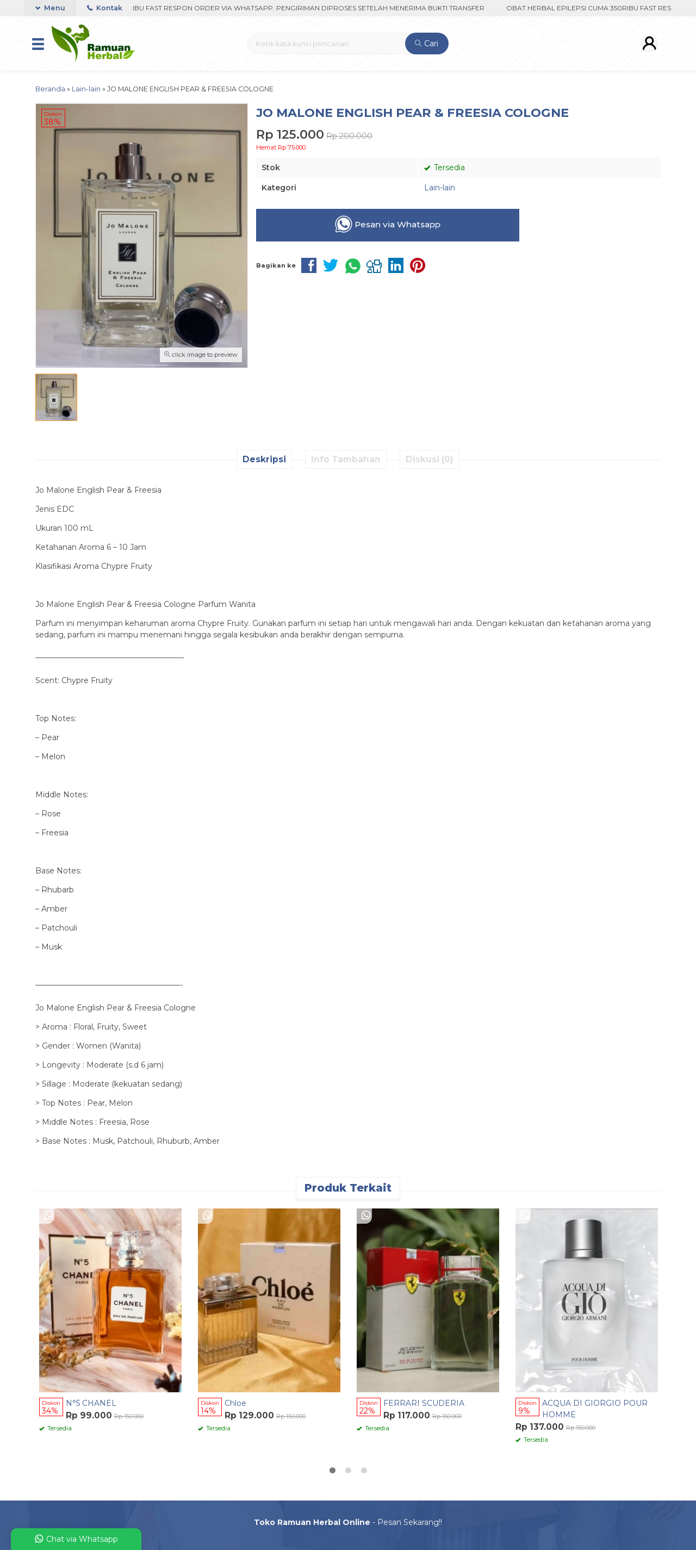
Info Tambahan (346, 459)
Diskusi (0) (429, 459)
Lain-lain (439, 188)
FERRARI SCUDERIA (423, 1403)
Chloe (235, 1403)
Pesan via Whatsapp (387, 224)
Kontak (104, 8)
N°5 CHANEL (91, 1403)
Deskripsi (264, 459)
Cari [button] (426, 43)
